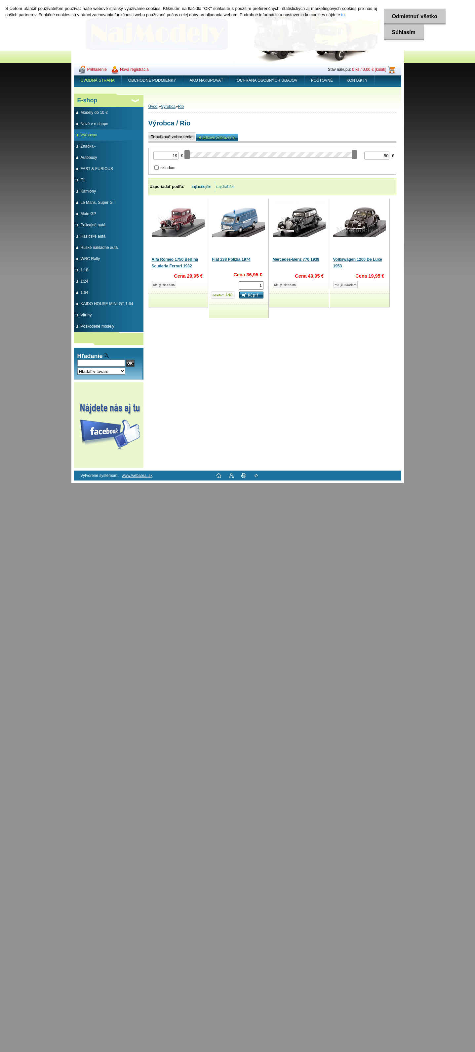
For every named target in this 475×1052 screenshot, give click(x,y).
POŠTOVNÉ (322, 80)
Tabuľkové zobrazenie (172, 136)
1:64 (84, 292)
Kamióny (88, 191)
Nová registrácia (134, 69)
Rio (181, 106)
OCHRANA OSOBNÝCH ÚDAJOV (267, 80)
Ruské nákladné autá (99, 247)
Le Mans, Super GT (98, 202)
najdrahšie (225, 186)
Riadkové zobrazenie (217, 137)
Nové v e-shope (94, 123)
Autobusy (89, 157)
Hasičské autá (93, 236)
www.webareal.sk (137, 475)
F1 (83, 180)
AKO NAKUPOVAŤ (206, 80)
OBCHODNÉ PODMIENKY (152, 80)
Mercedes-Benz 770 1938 (296, 259)
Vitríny (86, 315)
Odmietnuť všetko (414, 16)
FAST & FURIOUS (97, 168)
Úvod (153, 106)
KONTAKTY (357, 80)
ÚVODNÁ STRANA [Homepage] (98, 80)
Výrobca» (89, 135)
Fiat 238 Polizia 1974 (231, 259)
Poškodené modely (97, 326)
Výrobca (168, 106)
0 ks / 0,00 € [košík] (369, 69)
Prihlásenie (97, 69)
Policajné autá (93, 225)
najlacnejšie (201, 186)
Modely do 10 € (94, 112)
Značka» (88, 146)
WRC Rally (90, 258)
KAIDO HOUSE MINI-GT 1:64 (107, 303)
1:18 (84, 270)
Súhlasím (404, 32)
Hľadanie (90, 356)
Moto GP (88, 213)
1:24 (84, 281)
